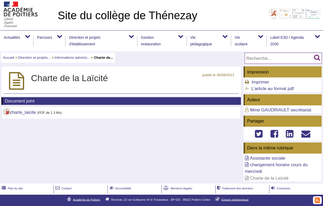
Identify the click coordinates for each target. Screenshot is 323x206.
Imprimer (260, 82)
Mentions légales (177, 188)
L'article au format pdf (272, 88)
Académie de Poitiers (86, 199)
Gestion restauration (151, 40)
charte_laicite (23, 112)
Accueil (8, 58)
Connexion (280, 188)
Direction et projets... (34, 58)
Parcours (44, 37)
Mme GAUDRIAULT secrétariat (280, 109)
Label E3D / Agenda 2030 (287, 40)
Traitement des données (234, 188)
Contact (63, 188)
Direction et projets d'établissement (85, 40)
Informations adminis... (72, 58)
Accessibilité (119, 188)
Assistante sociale (267, 158)
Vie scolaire (241, 40)
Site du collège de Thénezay (127, 15)
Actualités (12, 37)
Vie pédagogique (201, 40)
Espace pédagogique (235, 199)
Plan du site (12, 188)
